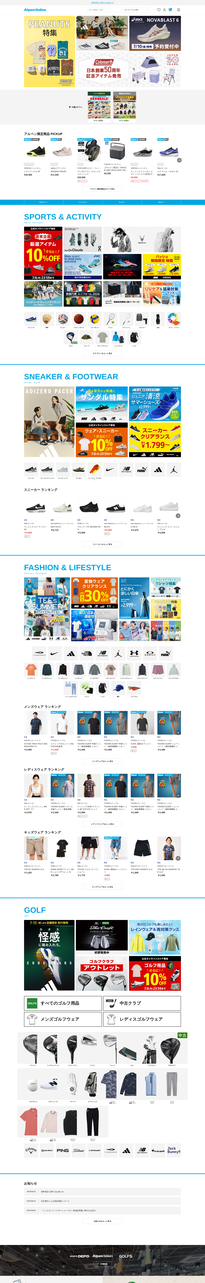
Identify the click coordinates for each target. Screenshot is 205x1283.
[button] (179, 160)
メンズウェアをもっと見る (102, 761)
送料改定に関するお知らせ (102, 3)
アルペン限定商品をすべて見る (102, 189)
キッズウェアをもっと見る (102, 887)
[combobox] (104, 10)
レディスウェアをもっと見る (102, 824)
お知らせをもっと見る (102, 1221)
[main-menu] (178, 9)
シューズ (81, 202)
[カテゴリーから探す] (136, 10)
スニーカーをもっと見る (102, 544)
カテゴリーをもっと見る (102, 353)
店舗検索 (103, 1264)
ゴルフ (160, 202)
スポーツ (42, 202)
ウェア (121, 202)
